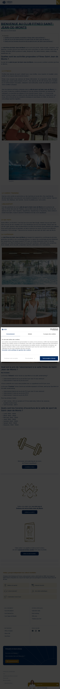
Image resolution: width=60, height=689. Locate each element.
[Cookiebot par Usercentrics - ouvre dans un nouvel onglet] (51, 329)
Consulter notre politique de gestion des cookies (16, 350)
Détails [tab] (30, 334)
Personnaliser (30, 358)
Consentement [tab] (10, 334)
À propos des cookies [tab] (49, 334)
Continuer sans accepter (11, 358)
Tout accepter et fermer (48, 358)
